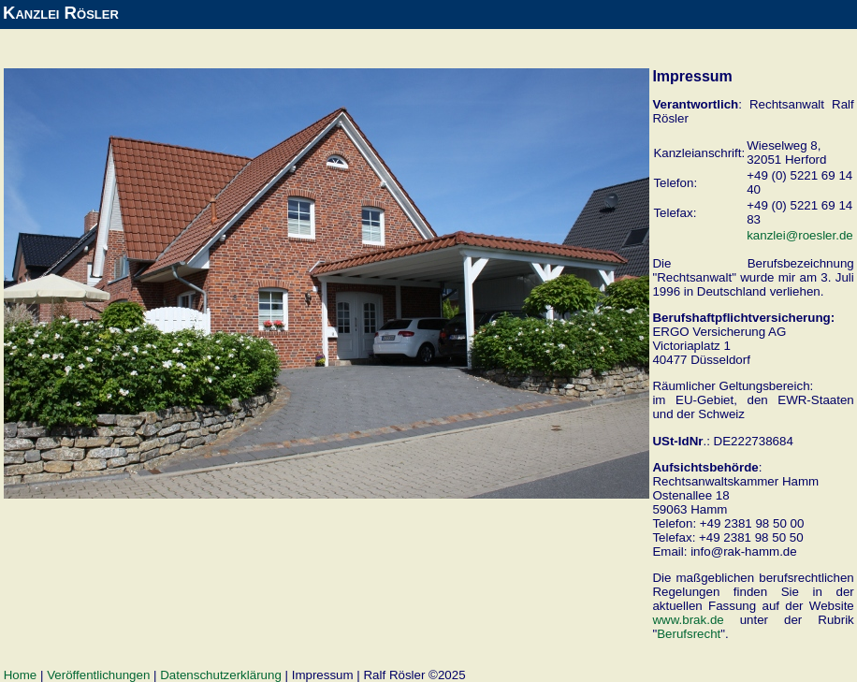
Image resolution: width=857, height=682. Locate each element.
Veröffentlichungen (98, 675)
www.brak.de (687, 620)
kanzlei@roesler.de (800, 235)
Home (20, 675)
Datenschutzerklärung (221, 675)
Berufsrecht (688, 634)
